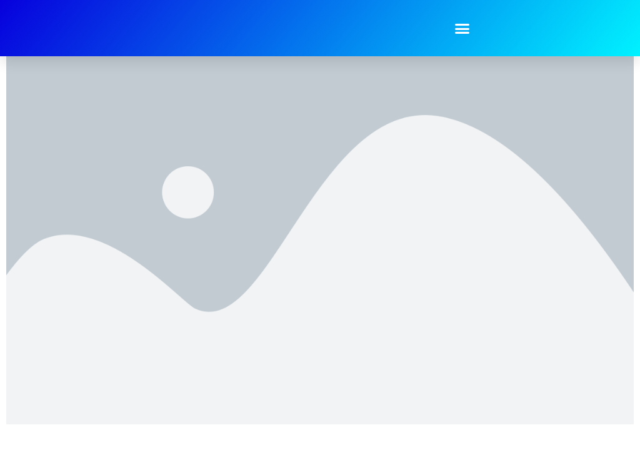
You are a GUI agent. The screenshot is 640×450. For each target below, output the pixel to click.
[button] (462, 28)
